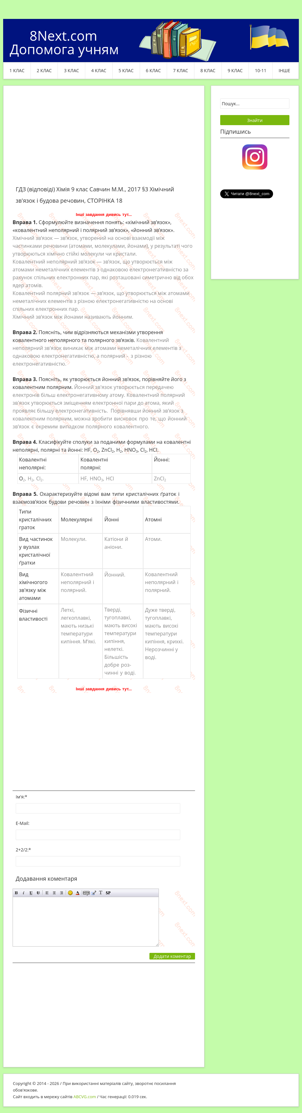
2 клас (44, 70)
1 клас (17, 70)
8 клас (207, 70)
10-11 (260, 70)
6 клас (153, 70)
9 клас (235, 70)
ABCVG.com (85, 1096)
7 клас (180, 70)
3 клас (71, 70)
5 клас (126, 70)
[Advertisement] (104, 139)
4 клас (98, 70)
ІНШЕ (284, 70)
